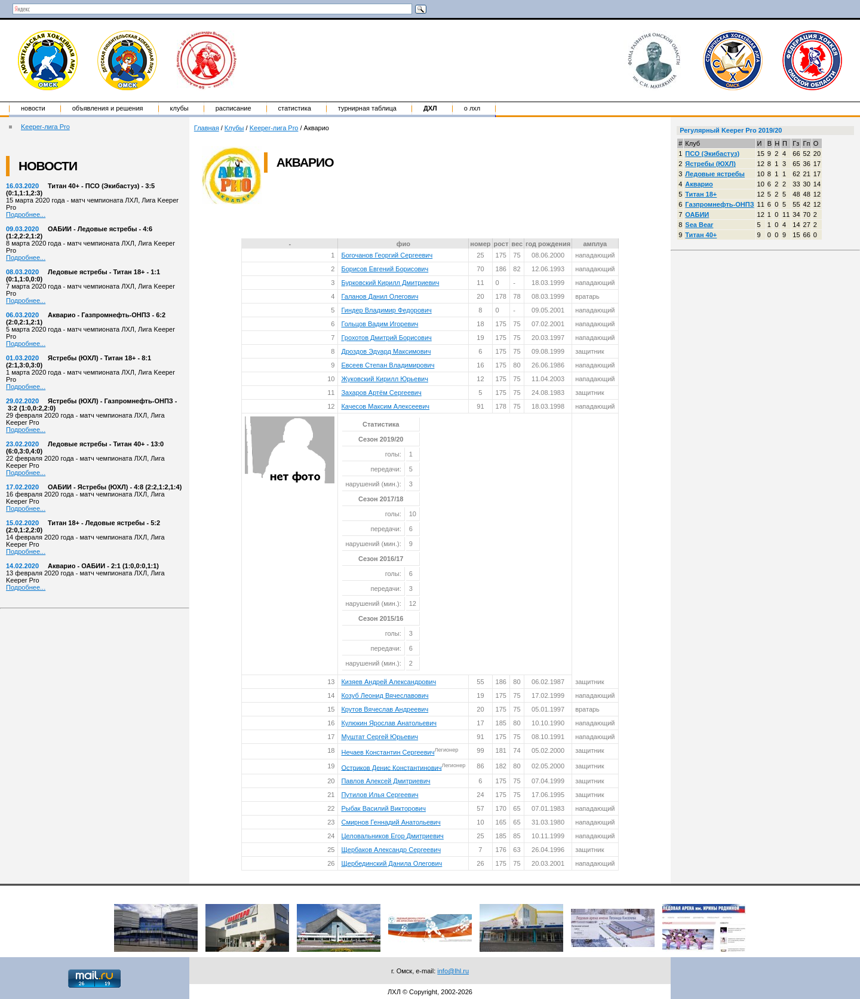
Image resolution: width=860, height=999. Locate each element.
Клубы (179, 108)
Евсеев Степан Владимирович (387, 365)
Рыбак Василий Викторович (383, 808)
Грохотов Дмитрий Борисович (386, 337)
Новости (33, 108)
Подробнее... (25, 214)
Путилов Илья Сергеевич (379, 794)
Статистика (294, 108)
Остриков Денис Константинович (391, 767)
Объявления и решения (107, 108)
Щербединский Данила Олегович (391, 863)
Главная (206, 127)
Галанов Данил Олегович (379, 296)
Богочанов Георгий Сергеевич (386, 255)
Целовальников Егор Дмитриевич (392, 835)
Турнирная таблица (367, 108)
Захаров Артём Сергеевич (381, 392)
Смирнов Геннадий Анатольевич (390, 822)
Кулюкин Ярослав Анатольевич (389, 723)
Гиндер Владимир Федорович (386, 310)
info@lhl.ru (453, 971)
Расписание (233, 108)
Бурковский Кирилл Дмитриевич (390, 282)
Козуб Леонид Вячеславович (384, 695)
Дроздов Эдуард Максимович (386, 351)
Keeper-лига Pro (45, 126)
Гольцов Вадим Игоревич (379, 323)
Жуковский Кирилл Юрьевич (384, 378)
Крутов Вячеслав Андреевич (384, 709)
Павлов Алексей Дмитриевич (385, 781)
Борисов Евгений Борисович (384, 268)
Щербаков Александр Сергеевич (391, 849)
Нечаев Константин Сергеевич (387, 752)
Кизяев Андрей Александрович (388, 681)
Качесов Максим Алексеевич (385, 406)
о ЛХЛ (472, 108)
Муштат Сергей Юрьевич (379, 736)
